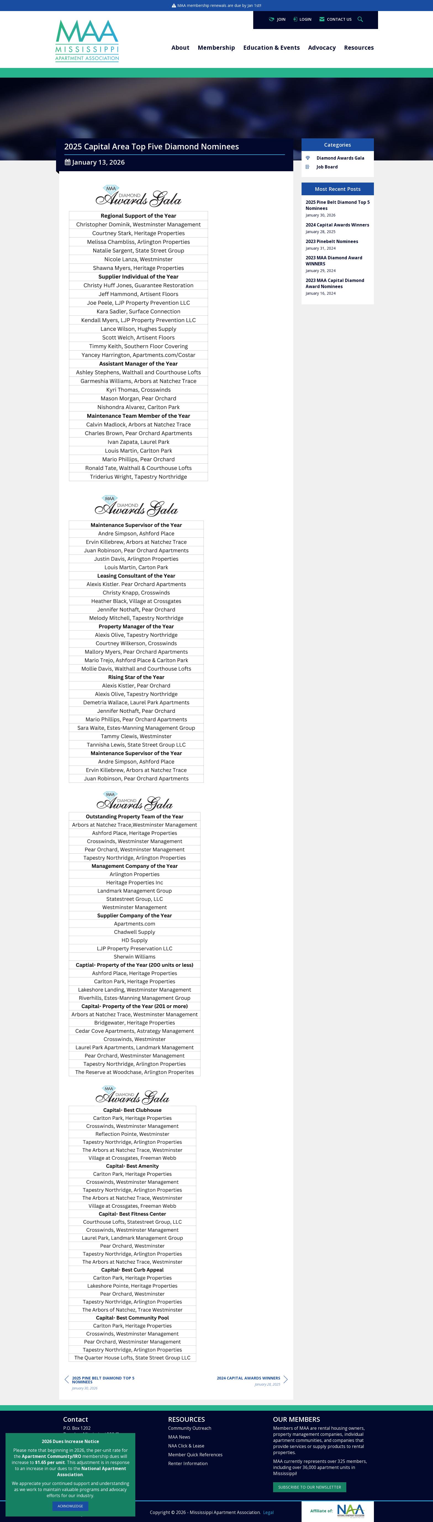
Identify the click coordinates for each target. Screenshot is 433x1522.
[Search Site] (361, 19)
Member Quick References (195, 1455)
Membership (216, 47)
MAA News (179, 1437)
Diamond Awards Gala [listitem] (335, 158)
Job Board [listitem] (322, 167)
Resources (359, 47)
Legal (268, 1512)
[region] (252, 1382)
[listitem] (338, 208)
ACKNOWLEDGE (70, 1506)
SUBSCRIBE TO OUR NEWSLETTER (309, 1487)
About (180, 47)
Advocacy (322, 47)
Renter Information (188, 1463)
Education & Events (271, 47)
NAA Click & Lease (186, 1446)
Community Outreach (189, 1428)
